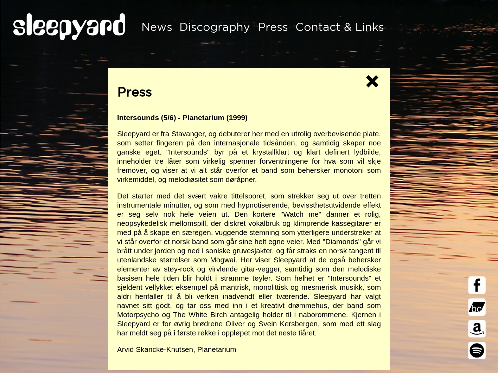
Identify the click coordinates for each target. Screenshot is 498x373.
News (156, 27)
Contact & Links (339, 27)
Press (273, 27)
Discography (214, 27)
